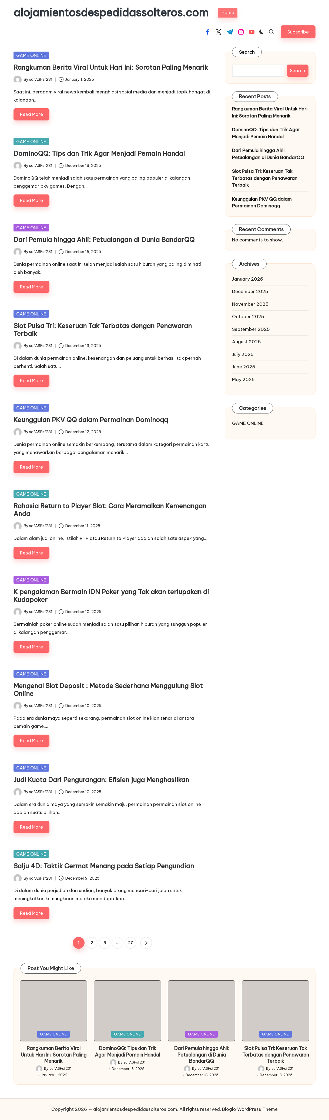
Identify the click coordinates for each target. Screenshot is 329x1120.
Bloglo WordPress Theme (250, 1109)
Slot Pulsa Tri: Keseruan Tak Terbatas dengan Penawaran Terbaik (103, 330)
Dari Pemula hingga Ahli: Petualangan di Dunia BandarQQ (104, 240)
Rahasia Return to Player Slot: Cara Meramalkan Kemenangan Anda (110, 510)
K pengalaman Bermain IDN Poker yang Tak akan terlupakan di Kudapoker (111, 596)
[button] (298, 31)
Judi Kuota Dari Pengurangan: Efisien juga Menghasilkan (101, 780)
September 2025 (251, 329)
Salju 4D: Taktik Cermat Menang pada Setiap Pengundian (104, 866)
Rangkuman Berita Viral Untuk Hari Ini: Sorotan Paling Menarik (111, 67)
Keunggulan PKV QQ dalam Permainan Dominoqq (91, 420)
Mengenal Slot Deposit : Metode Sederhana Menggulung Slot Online (108, 690)
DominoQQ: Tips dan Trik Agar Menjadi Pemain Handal (99, 153)
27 (130, 942)
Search (247, 52)
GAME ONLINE (31, 55)
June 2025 (243, 367)
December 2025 (250, 291)
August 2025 (246, 342)
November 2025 (250, 304)
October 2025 (248, 316)
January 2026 (247, 279)
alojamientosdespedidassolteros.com (111, 13)
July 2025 (243, 354)
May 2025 (243, 379)
